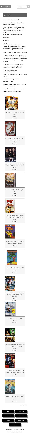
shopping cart (22, 88)
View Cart (7, 6)
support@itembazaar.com (9, 71)
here (13, 70)
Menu (7, 15)
